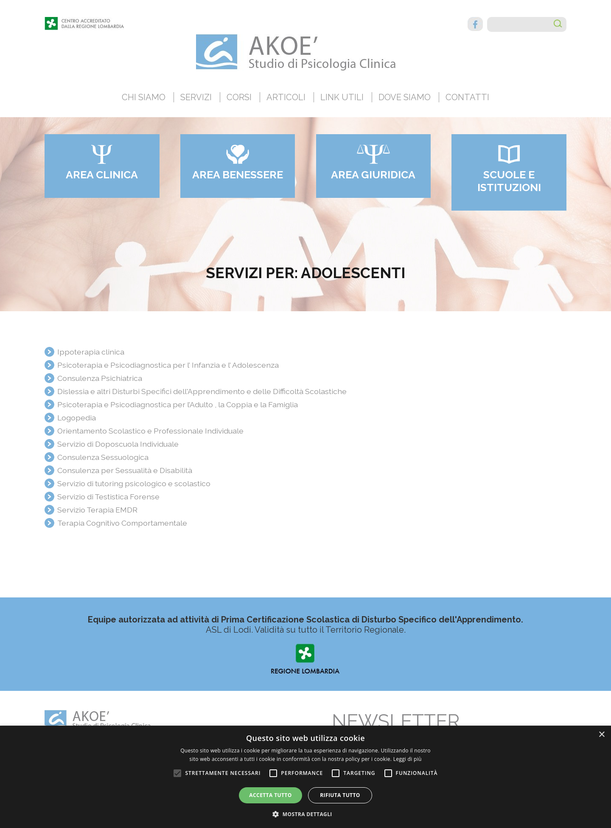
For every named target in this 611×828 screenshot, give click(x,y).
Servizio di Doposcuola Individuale (118, 443)
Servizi (196, 97)
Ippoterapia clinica (90, 351)
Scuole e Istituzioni (509, 181)
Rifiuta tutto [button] (340, 795)
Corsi (239, 97)
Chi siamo (143, 97)
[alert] (305, 777)
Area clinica (102, 174)
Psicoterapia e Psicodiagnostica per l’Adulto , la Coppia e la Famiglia (177, 404)
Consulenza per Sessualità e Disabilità (124, 470)
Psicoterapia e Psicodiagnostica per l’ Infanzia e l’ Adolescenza (168, 364)
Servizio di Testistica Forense (108, 496)
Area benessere (237, 174)
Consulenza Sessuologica (103, 457)
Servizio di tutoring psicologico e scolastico (133, 483)
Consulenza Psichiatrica (99, 378)
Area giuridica (373, 174)
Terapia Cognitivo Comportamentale (122, 522)
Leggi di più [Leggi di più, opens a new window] (407, 759)
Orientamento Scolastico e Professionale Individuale (150, 430)
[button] (305, 814)
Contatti (467, 97)
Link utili (342, 97)
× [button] (601, 735)
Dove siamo (404, 97)
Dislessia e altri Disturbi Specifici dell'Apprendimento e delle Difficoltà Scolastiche (202, 391)
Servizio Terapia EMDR (97, 509)
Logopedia (76, 417)
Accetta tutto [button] (270, 795)
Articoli (286, 97)
